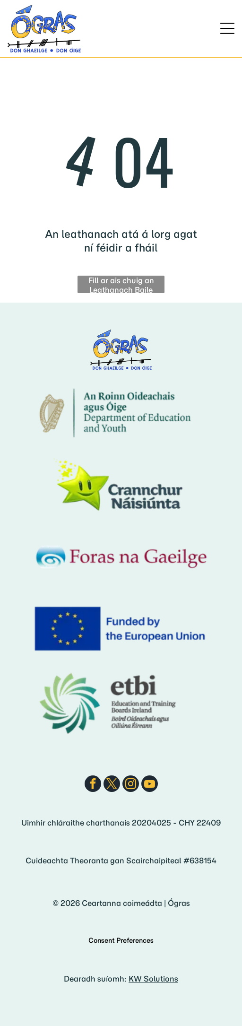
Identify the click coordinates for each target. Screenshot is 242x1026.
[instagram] (130, 784)
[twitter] (112, 784)
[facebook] (93, 784)
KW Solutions (153, 978)
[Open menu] (227, 28)
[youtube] (149, 784)
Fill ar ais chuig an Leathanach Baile (121, 284)
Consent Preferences (121, 940)
